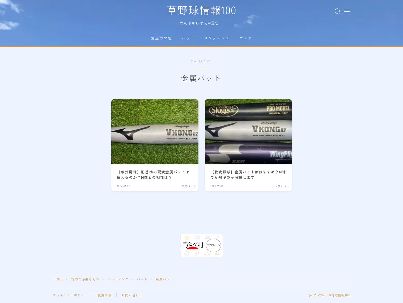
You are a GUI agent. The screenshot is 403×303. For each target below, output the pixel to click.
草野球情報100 (201, 10)
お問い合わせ (131, 295)
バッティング (118, 279)
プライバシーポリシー (70, 295)
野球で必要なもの (85, 279)
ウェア (245, 38)
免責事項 (105, 295)
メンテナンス (217, 38)
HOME (58, 279)
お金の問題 (161, 38)
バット (188, 38)
